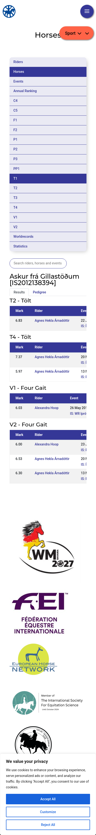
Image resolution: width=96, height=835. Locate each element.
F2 (15, 130)
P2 (15, 149)
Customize (48, 812)
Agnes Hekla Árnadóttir (52, 320)
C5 (15, 110)
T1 (15, 178)
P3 (15, 159)
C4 (15, 101)
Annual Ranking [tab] (25, 91)
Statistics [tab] (20, 246)
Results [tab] (19, 292)
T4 (15, 207)
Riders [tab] (18, 62)
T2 (15, 188)
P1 (15, 139)
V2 (15, 227)
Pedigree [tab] (39, 292)
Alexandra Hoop (47, 408)
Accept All (48, 799)
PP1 (16, 169)
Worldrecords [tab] (23, 236)
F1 (15, 120)
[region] (48, 794)
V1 (15, 217)
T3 (15, 198)
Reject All (48, 825)
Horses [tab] (18, 72)
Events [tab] (18, 81)
